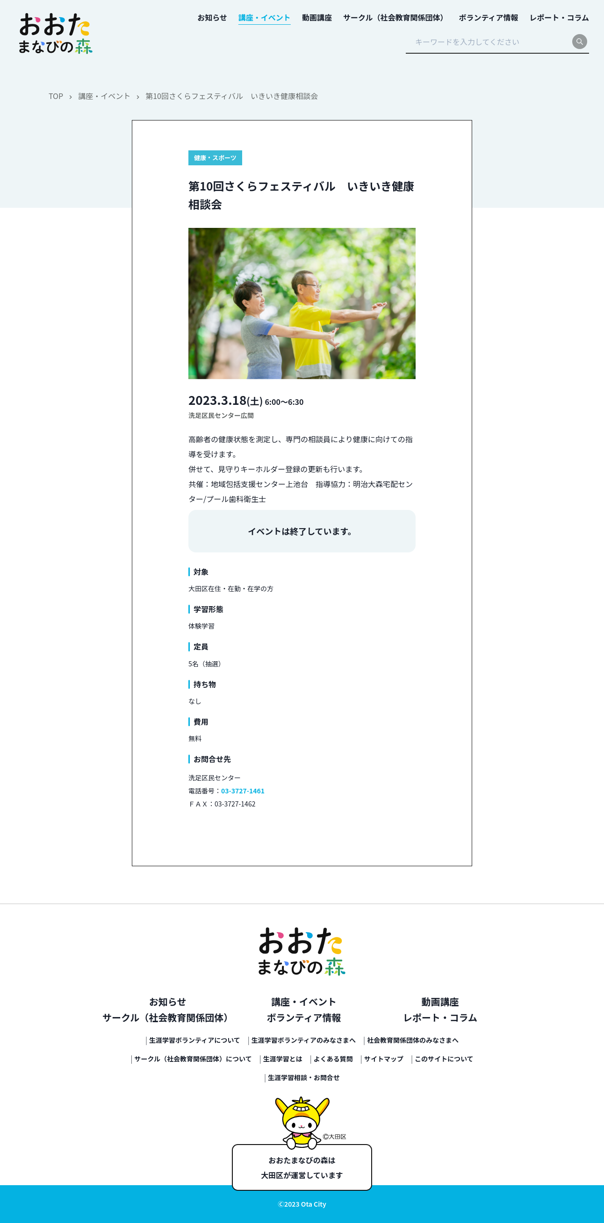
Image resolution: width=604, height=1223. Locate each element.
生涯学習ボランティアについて (194, 1040)
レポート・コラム (440, 1017)
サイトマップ (383, 1058)
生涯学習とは (282, 1058)
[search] (579, 41)
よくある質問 (333, 1058)
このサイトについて (444, 1058)
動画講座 (440, 1001)
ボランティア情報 (304, 1017)
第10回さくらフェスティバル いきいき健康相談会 (231, 95)
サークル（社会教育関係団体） (167, 1017)
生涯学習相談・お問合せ (304, 1077)
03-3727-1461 (243, 790)
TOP (56, 95)
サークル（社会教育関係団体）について (193, 1058)
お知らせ (168, 1001)
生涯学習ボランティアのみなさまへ (304, 1040)
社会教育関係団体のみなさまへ (413, 1040)
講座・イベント (104, 95)
